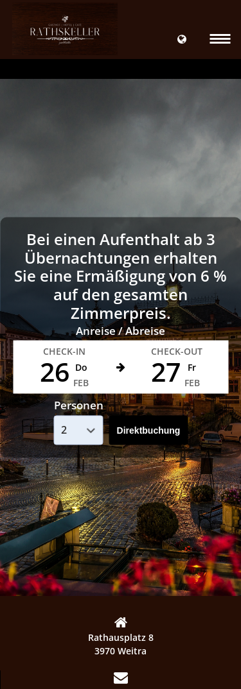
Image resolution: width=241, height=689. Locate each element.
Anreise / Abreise (120, 330)
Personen (78, 405)
